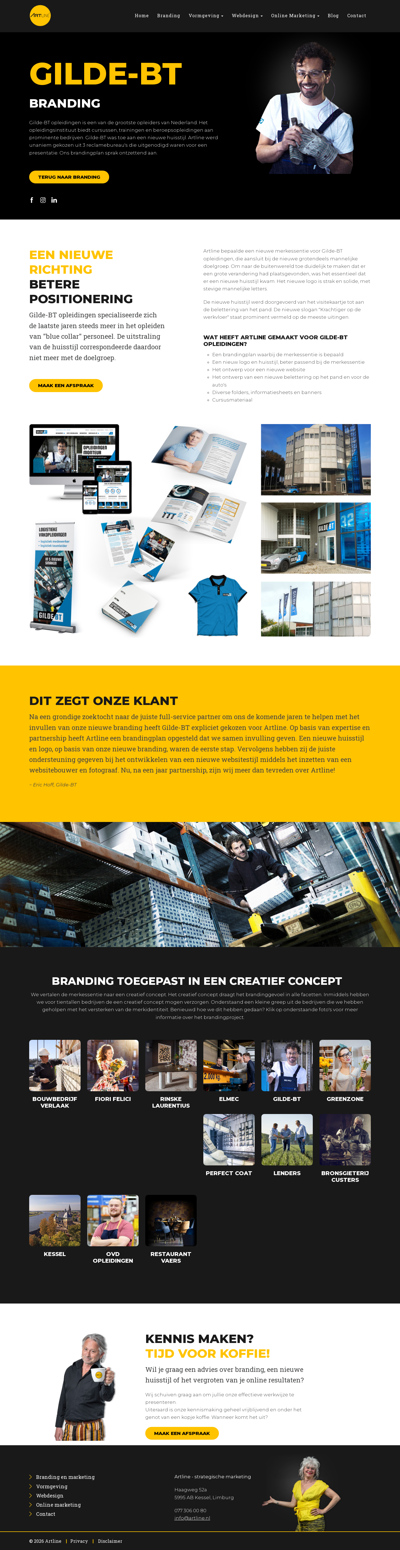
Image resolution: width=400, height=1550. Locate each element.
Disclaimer (110, 1541)
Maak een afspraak (66, 385)
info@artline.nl (192, 1518)
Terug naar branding (69, 177)
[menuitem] (142, 15)
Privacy (79, 1541)
